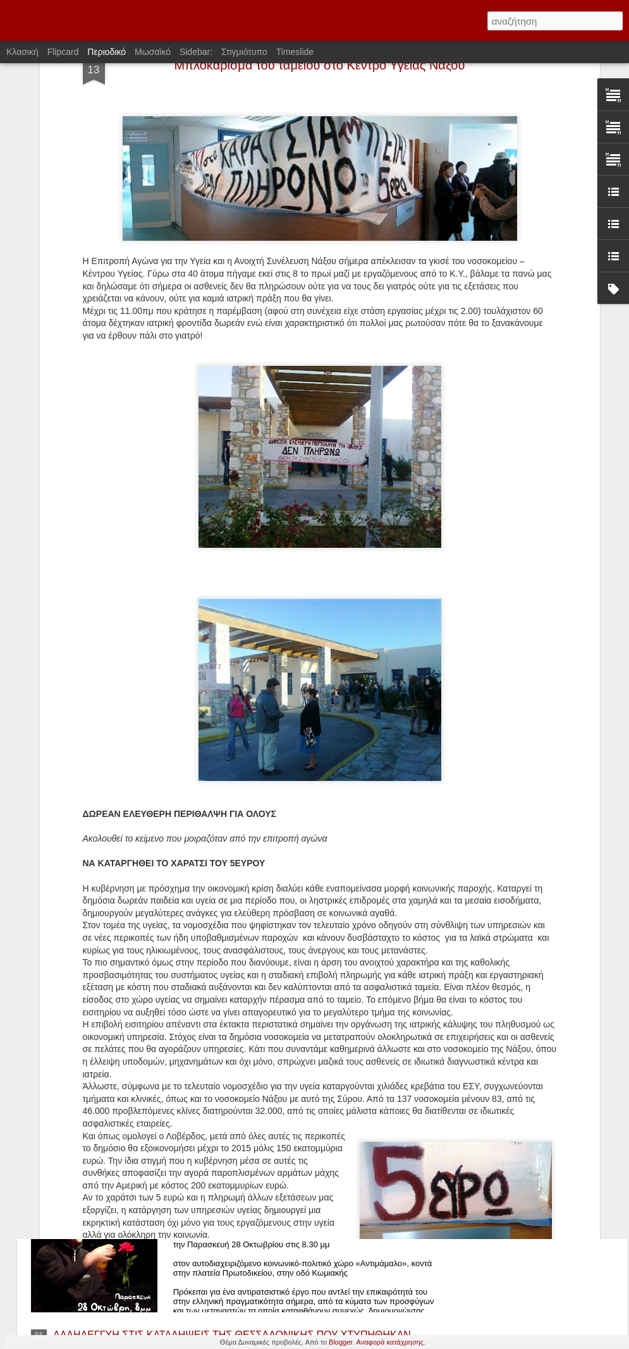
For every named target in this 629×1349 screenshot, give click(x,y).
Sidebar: (196, 52)
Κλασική (22, 52)
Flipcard (63, 52)
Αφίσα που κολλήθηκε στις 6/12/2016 (278, 904)
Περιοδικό (106, 52)
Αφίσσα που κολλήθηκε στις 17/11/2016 (284, 1048)
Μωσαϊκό (153, 52)
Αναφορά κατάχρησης (390, 1342)
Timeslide (295, 52)
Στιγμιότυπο (244, 52)
